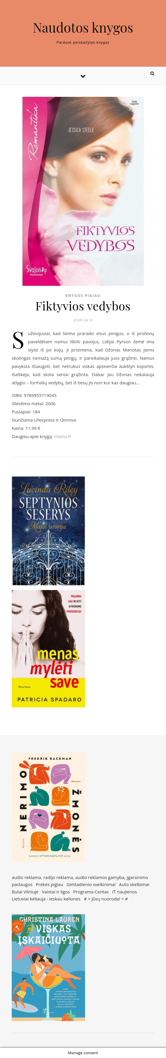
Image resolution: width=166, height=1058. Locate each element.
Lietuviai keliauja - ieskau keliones (46, 899)
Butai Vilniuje (25, 892)
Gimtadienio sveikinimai (91, 884)
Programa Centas (91, 892)
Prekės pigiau (49, 884)
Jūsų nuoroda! (106, 899)
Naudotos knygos (83, 27)
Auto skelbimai (134, 884)
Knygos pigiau (83, 295)
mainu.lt (62, 436)
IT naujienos (124, 892)
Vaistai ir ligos (56, 892)
